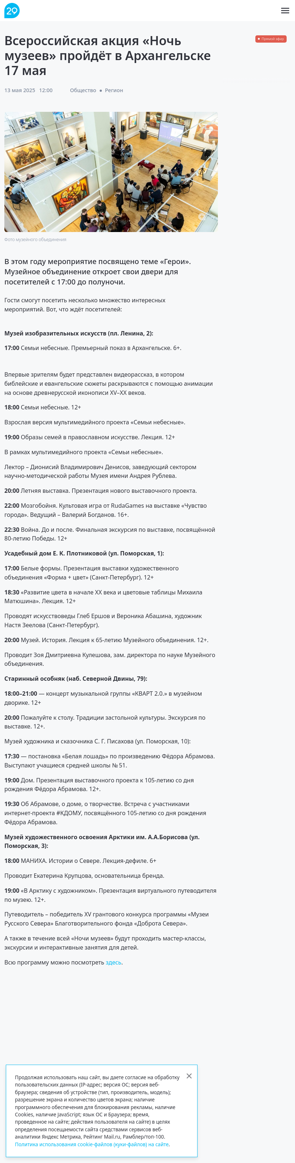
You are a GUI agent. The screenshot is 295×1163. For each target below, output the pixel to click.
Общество (83, 90)
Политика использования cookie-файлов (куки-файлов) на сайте (92, 1144)
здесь (113, 962)
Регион (114, 90)
